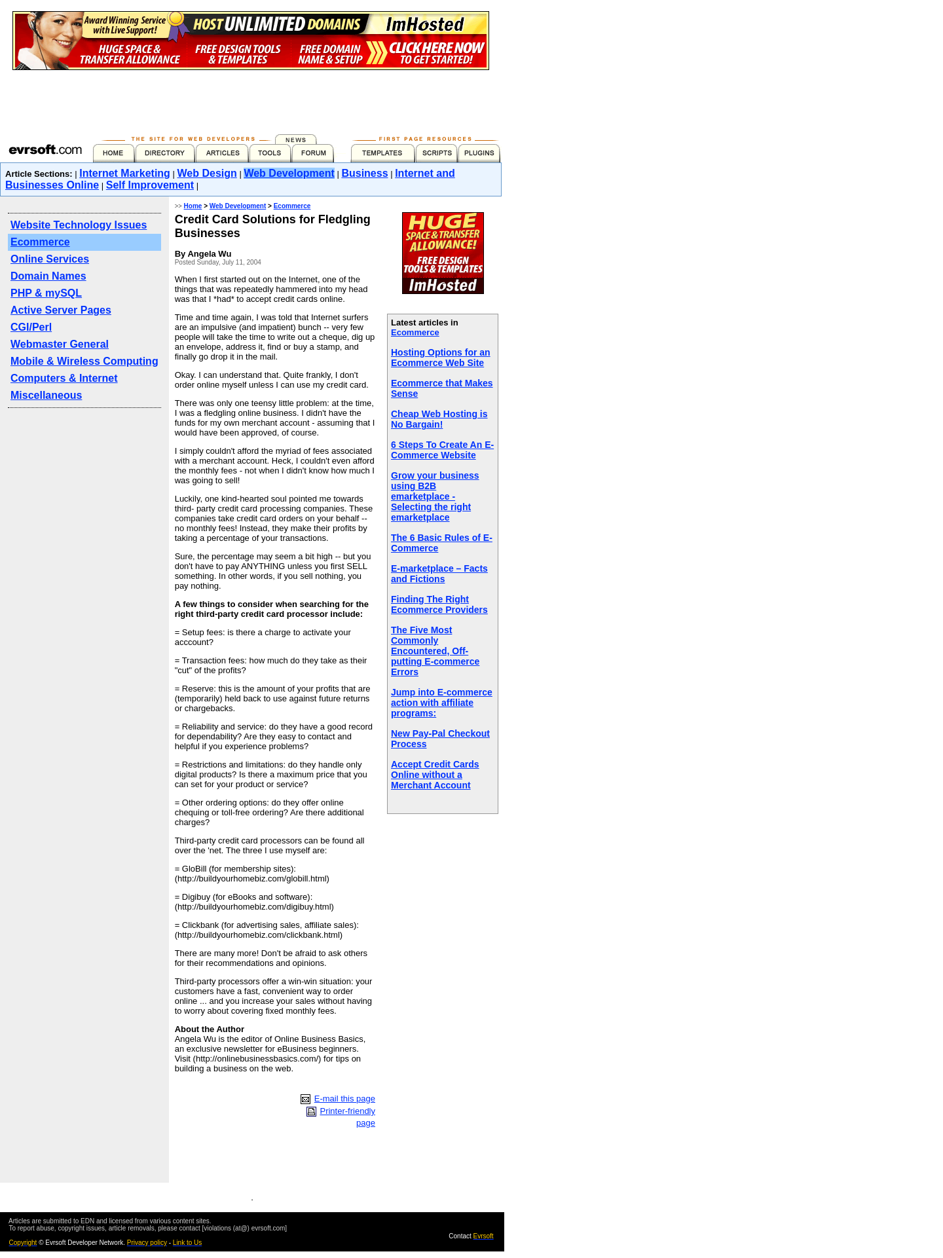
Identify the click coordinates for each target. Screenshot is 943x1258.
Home (193, 206)
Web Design (207, 173)
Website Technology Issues (78, 225)
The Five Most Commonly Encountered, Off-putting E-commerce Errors (435, 651)
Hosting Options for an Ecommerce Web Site (440, 357)
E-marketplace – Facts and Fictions (439, 573)
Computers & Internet (64, 378)
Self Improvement (150, 185)
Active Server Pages (60, 310)
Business (364, 173)
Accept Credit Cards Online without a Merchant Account (435, 774)
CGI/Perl (31, 327)
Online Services (49, 259)
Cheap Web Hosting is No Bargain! (439, 419)
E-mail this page (344, 1098)
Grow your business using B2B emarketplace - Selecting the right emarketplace (435, 496)
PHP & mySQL (46, 293)
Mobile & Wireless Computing (84, 361)
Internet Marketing (124, 173)
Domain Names (48, 276)
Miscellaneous (46, 395)
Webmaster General (59, 344)
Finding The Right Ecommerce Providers (439, 604)
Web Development (289, 173)
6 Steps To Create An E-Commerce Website (442, 449)
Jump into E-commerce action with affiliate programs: (441, 702)
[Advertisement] (250, 99)
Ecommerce (40, 242)
